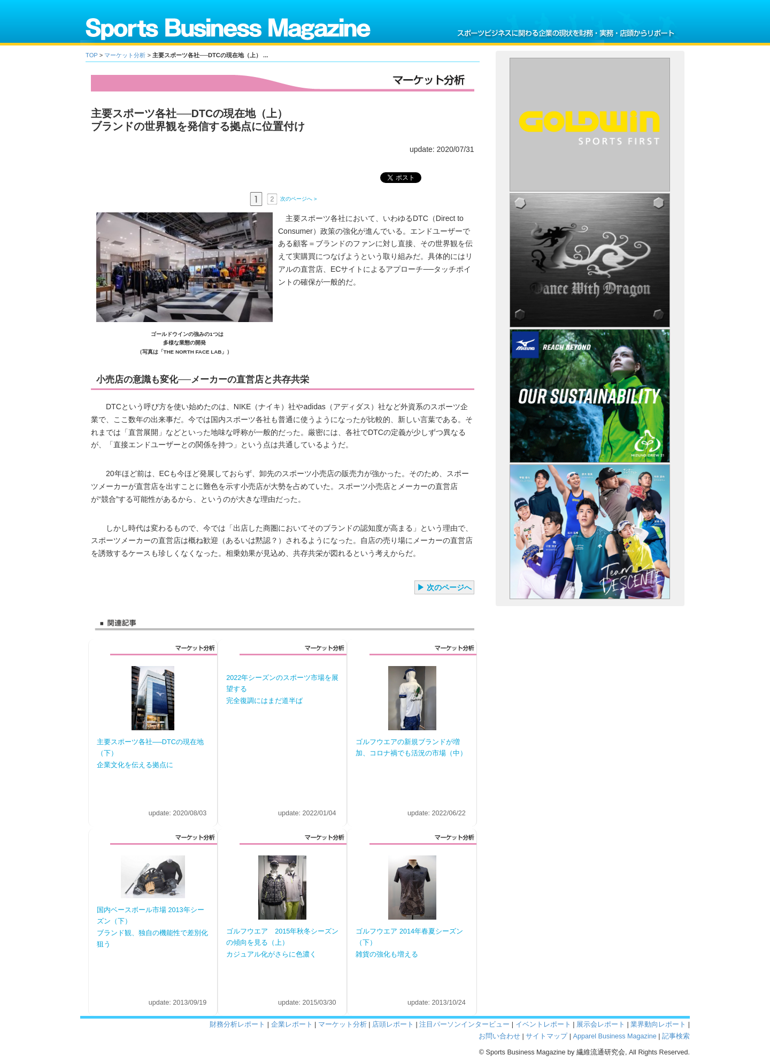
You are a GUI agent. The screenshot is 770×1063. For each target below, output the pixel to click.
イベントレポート (543, 1024)
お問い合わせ (499, 1036)
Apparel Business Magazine (615, 1036)
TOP (92, 55)
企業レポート (292, 1024)
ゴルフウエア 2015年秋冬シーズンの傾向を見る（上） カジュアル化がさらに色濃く (282, 943)
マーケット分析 (124, 55)
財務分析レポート (237, 1024)
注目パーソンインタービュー (464, 1024)
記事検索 (676, 1036)
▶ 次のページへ (444, 587)
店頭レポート (393, 1024)
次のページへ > (298, 198)
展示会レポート (600, 1024)
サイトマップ (546, 1036)
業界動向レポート (658, 1024)
